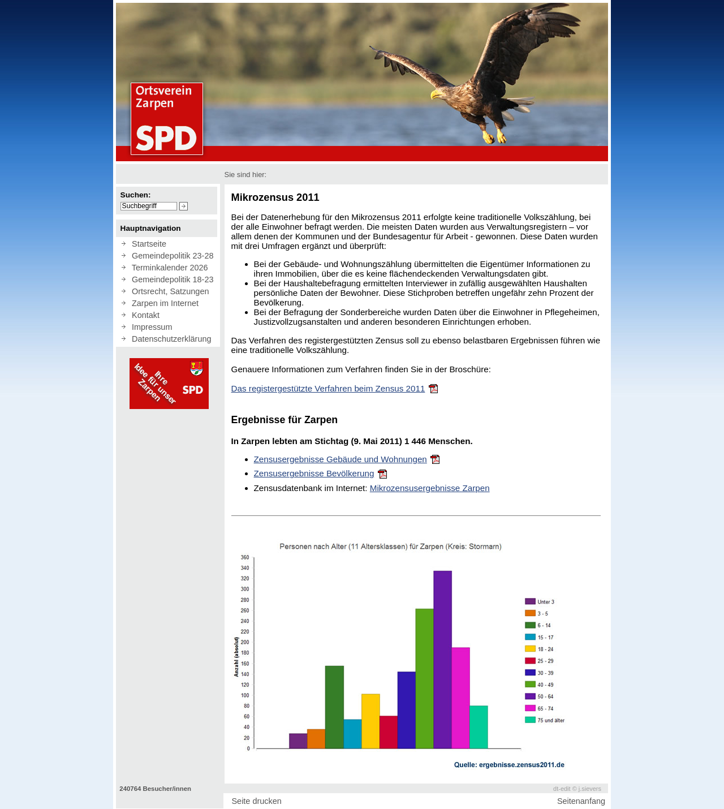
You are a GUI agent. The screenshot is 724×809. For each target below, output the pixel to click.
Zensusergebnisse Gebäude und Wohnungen (340, 459)
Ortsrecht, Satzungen (168, 291)
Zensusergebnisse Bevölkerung (314, 473)
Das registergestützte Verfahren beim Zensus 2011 (328, 388)
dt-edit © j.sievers (577, 788)
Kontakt (143, 315)
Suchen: (135, 195)
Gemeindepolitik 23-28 (170, 255)
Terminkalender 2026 (167, 267)
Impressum (149, 327)
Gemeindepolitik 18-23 (170, 279)
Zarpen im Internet (163, 303)
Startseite (146, 243)
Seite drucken (256, 801)
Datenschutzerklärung (169, 338)
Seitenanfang (581, 801)
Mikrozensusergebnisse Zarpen (430, 488)
